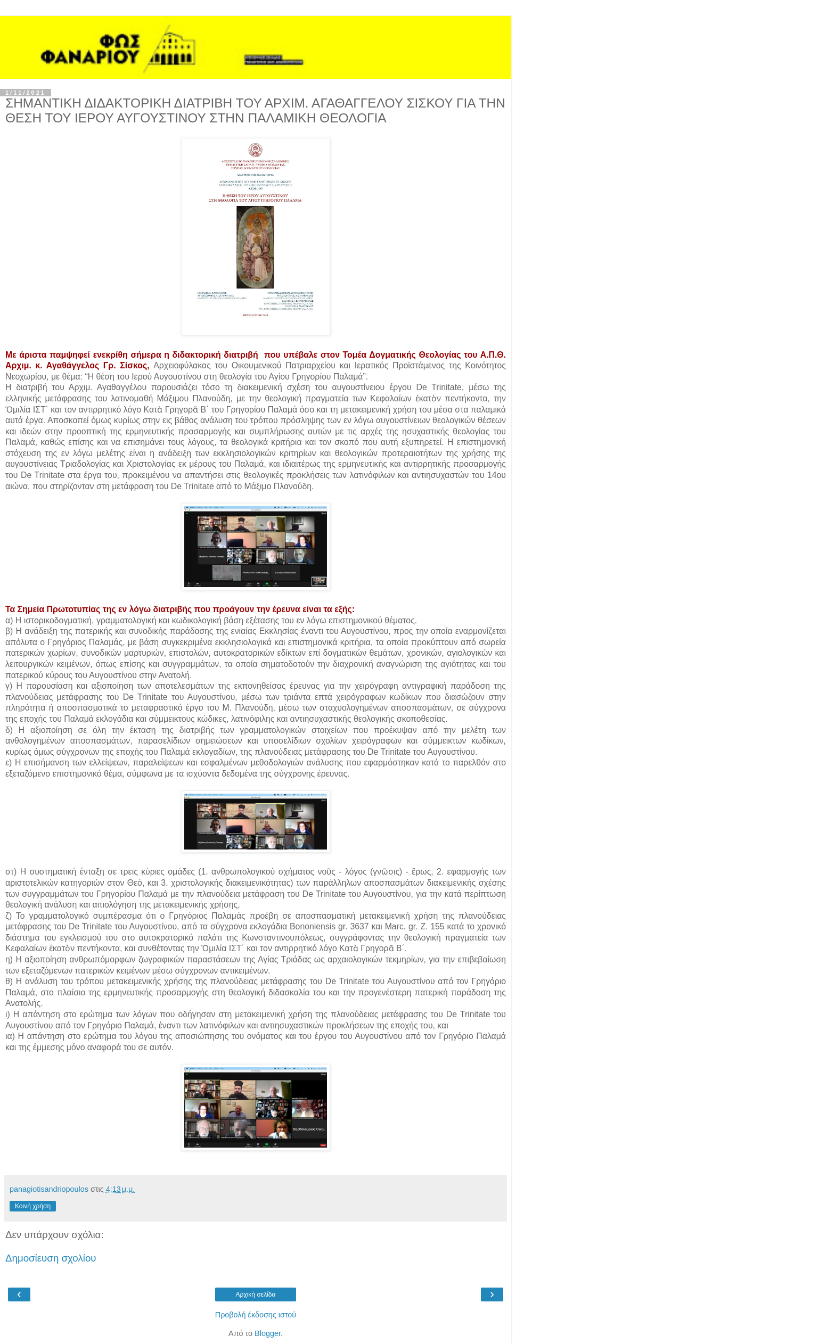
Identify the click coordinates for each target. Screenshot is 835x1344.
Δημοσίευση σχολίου (50, 1258)
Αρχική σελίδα (256, 1294)
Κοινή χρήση (33, 1206)
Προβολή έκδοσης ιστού (256, 1314)
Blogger (268, 1333)
